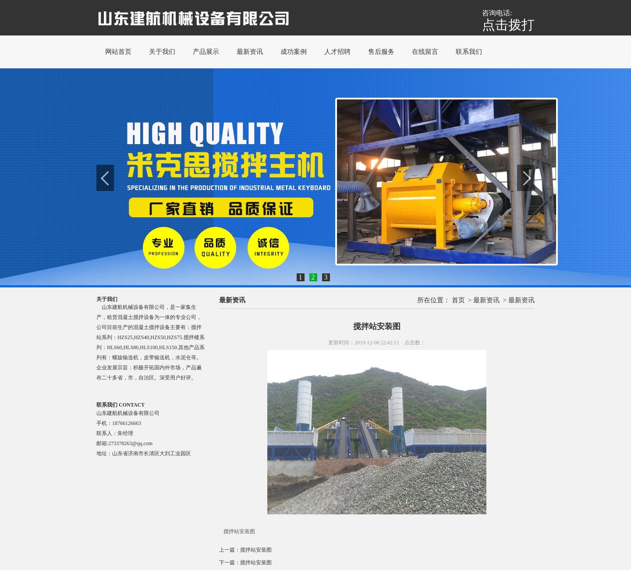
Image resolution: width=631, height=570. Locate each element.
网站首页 (118, 51)
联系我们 (469, 51)
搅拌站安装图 (256, 550)
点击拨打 (508, 25)
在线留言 (425, 51)
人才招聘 (337, 51)
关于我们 (162, 51)
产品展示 (206, 51)
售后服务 (381, 51)
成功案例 (293, 51)
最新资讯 (250, 51)
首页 (458, 300)
